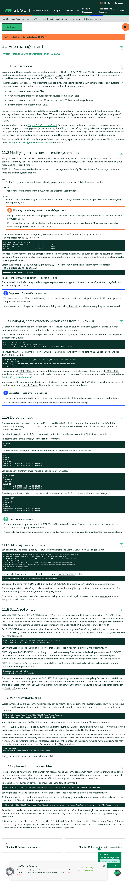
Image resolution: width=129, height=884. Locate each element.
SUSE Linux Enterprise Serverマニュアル (22, 19)
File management (93, 19)
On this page (12, 27)
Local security (76, 19)
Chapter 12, (31, 142)
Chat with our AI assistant (109, 861)
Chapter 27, (42, 125)
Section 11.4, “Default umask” (17, 377)
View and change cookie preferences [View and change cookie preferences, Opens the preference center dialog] (86, 869)
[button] (10, 871)
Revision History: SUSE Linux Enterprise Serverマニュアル (31, 53)
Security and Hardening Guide (55, 19)
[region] (58, 871)
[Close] (104, 866)
